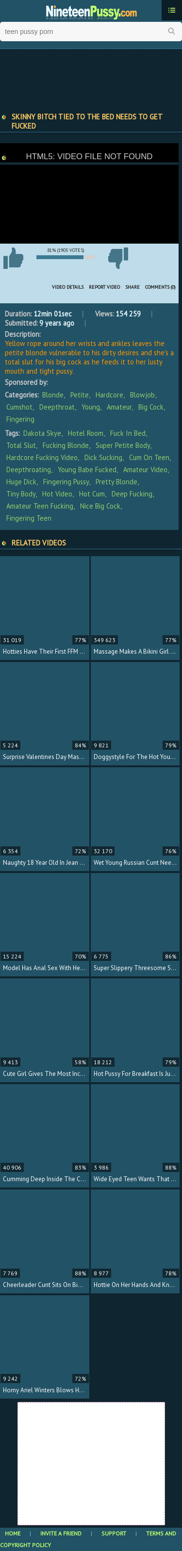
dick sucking (103, 457)
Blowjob (142, 394)
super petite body (123, 445)
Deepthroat (57, 407)
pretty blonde (116, 481)
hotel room (85, 433)
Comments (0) (160, 287)
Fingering (20, 419)
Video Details (67, 287)
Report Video (104, 287)
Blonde (53, 394)
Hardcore (109, 394)
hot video (57, 493)
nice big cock (100, 506)
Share (132, 287)
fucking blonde (66, 445)
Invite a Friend (61, 1533)
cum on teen (149, 457)
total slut (21, 445)
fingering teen (28, 518)
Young (91, 407)
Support (113, 1533)
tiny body (20, 493)
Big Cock (151, 407)
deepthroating (28, 469)
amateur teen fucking (39, 506)
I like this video (13, 258)
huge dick (21, 481)
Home (12, 1533)
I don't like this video (118, 258)
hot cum (92, 493)
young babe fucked (87, 469)
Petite (79, 394)
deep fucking (132, 493)
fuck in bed (128, 433)
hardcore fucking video (42, 457)
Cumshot (19, 407)
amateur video (145, 469)
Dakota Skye (42, 433)
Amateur (119, 407)
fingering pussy (66, 481)
